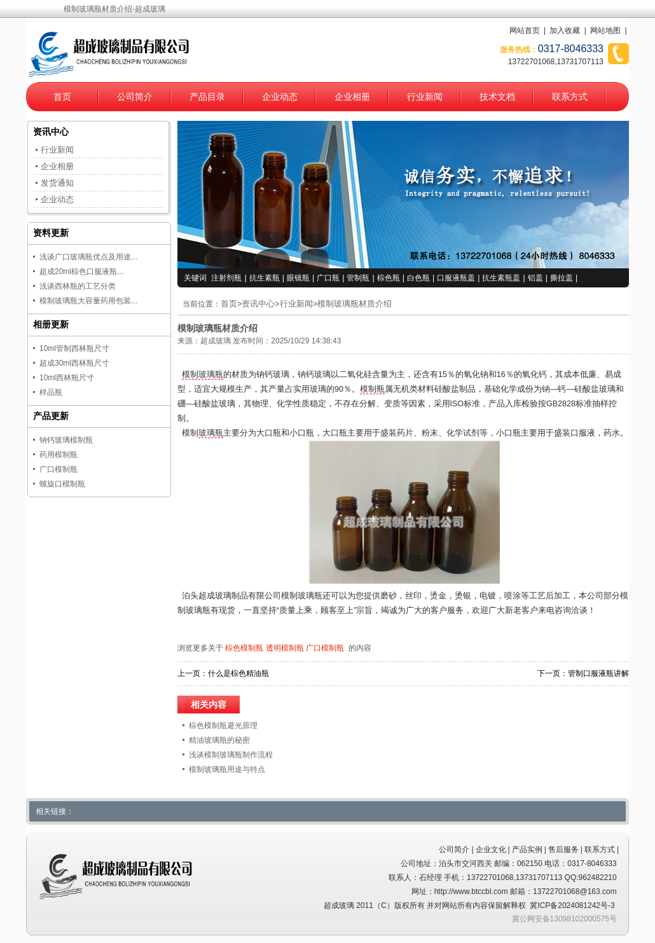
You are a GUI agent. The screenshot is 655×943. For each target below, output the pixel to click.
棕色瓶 (388, 277)
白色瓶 (418, 277)
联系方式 (570, 97)
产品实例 (527, 849)
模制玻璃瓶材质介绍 (354, 303)
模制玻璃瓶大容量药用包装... (88, 300)
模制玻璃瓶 (202, 374)
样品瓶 (50, 392)
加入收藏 (564, 30)
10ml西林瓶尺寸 (66, 377)
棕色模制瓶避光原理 (223, 725)
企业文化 (491, 849)
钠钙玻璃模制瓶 (66, 440)
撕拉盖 (561, 277)
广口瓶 (328, 277)
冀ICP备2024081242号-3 (572, 905)
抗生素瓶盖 (501, 277)
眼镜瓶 (298, 277)
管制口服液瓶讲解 (598, 673)
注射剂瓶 (226, 277)
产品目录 (207, 97)
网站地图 (605, 30)
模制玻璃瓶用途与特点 (227, 769)
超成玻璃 (215, 340)
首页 (62, 97)
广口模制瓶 (325, 648)
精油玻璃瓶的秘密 (219, 740)
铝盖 (535, 277)
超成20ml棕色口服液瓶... (81, 271)
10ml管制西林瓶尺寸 (74, 348)
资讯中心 (258, 303)
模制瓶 (372, 389)
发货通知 (57, 183)
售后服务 (563, 849)
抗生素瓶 (264, 277)
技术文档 (497, 97)
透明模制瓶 (285, 648)
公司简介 (135, 97)
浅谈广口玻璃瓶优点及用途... (88, 256)
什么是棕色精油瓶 (238, 673)
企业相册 (352, 97)
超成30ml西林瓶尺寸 (74, 363)
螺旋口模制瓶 (62, 483)
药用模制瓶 (58, 454)
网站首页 (524, 30)
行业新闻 (425, 97)
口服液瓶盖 (456, 277)
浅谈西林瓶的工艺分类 (77, 286)
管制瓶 (358, 277)
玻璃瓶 (210, 433)
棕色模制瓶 (244, 648)
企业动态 (280, 97)
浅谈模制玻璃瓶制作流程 (231, 754)
